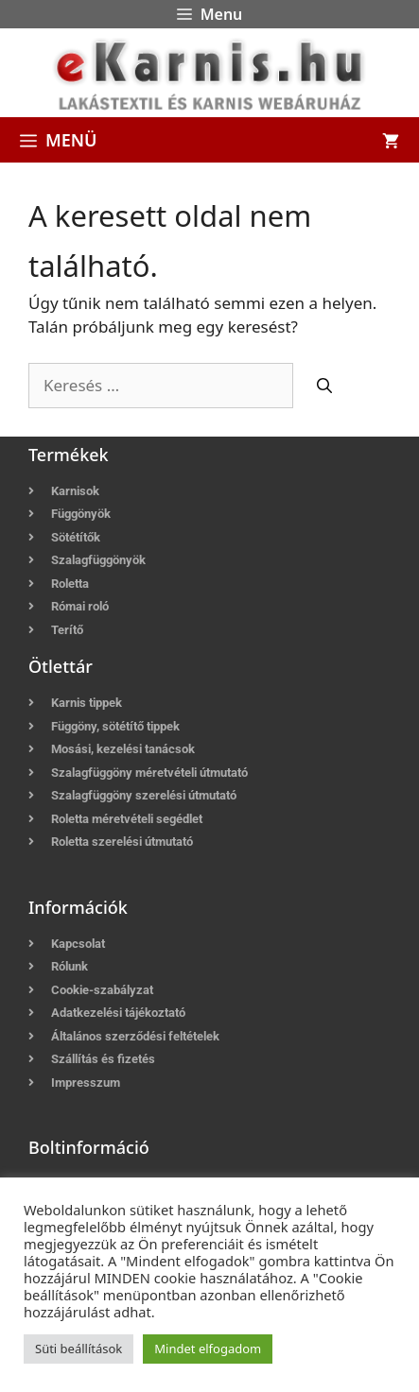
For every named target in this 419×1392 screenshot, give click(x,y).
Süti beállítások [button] (78, 1348)
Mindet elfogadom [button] (207, 1348)
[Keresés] (324, 385)
